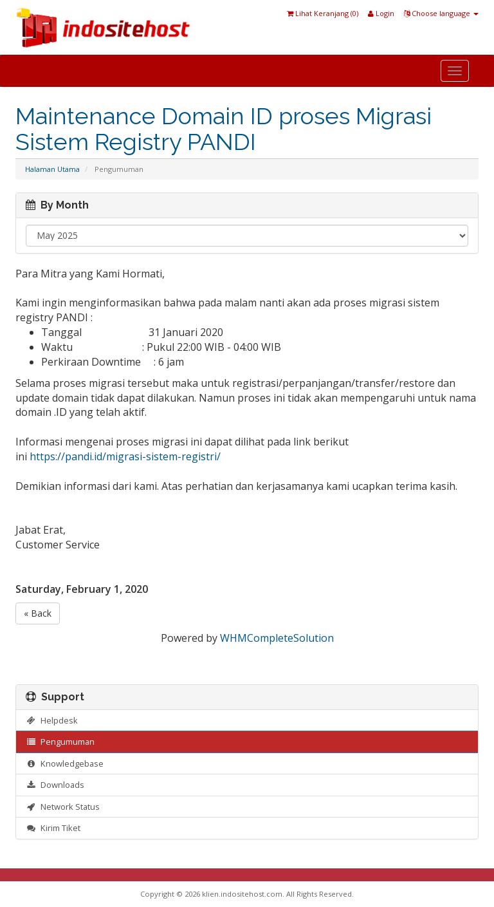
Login (381, 13)
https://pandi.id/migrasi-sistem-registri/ (125, 456)
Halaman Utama (52, 169)
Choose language (441, 13)
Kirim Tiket (53, 828)
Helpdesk (52, 720)
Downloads (55, 784)
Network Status (63, 806)
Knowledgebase (65, 763)
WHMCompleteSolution (277, 638)
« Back (37, 613)
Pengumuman (60, 741)
